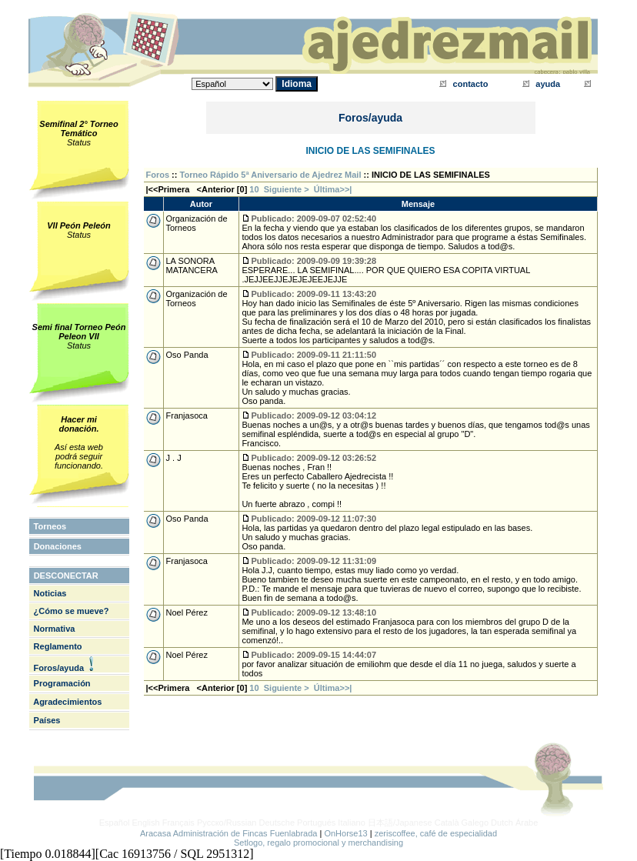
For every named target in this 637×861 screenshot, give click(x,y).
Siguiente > (289, 189)
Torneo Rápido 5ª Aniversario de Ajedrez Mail (271, 174)
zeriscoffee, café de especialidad (436, 833)
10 (253, 189)
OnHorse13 (345, 833)
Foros (158, 174)
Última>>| (333, 189)
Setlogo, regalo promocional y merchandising (318, 842)
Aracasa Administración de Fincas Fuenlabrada (229, 833)
